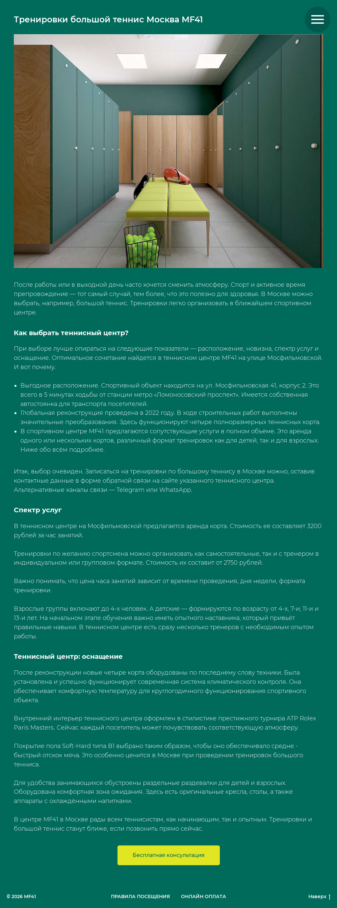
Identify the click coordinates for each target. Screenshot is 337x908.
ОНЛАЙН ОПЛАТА (203, 896)
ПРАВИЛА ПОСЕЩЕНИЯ (140, 896)
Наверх (319, 897)
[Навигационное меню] (317, 19)
